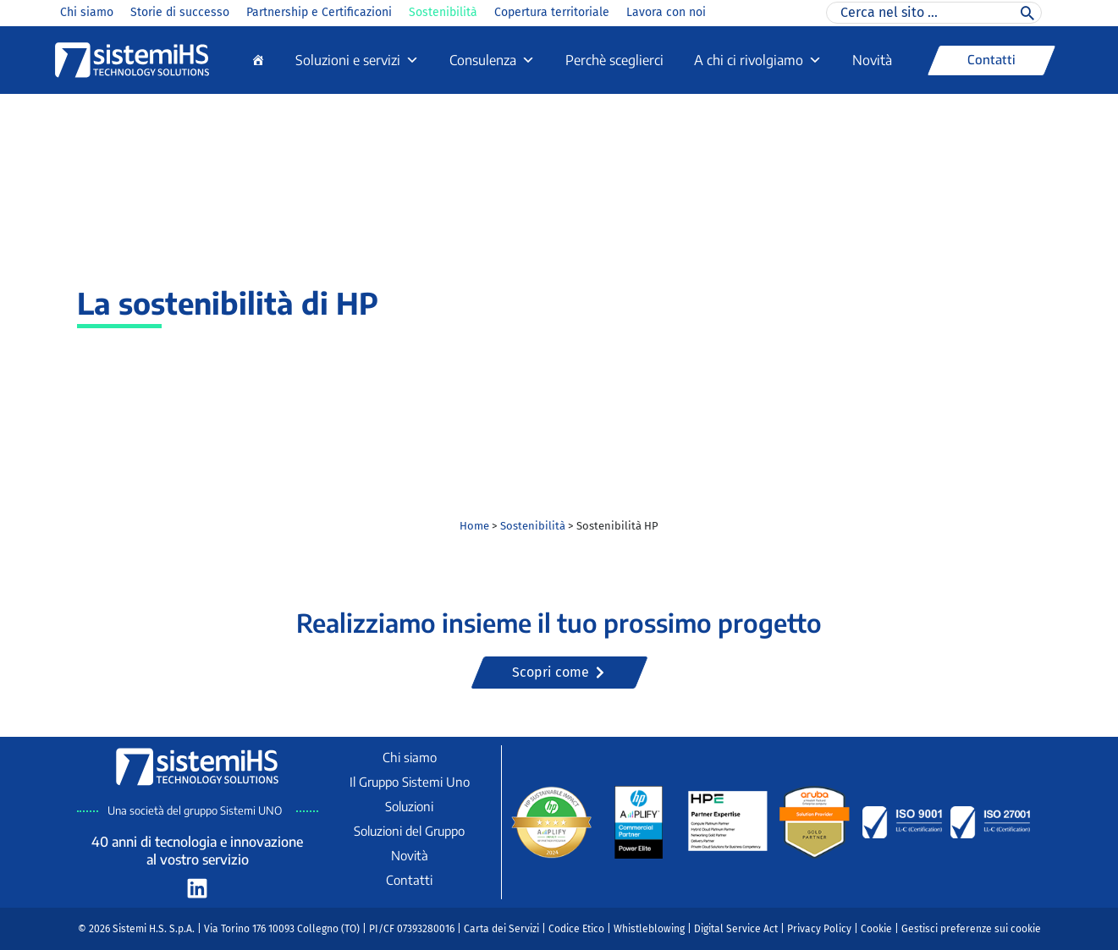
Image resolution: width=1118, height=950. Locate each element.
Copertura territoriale (551, 12)
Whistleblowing (649, 929)
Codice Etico (576, 929)
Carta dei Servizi (501, 929)
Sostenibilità (443, 12)
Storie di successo (179, 12)
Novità (872, 60)
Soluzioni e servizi (357, 60)
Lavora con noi (666, 12)
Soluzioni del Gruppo (409, 830)
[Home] (258, 60)
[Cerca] (1027, 13)
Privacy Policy (819, 929)
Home (474, 525)
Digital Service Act (736, 929)
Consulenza (492, 60)
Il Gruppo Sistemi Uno (410, 781)
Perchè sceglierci (614, 60)
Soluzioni (409, 806)
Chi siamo (86, 12)
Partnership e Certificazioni (319, 12)
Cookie (876, 929)
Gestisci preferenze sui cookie (971, 929)
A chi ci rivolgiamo (758, 60)
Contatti (409, 879)
